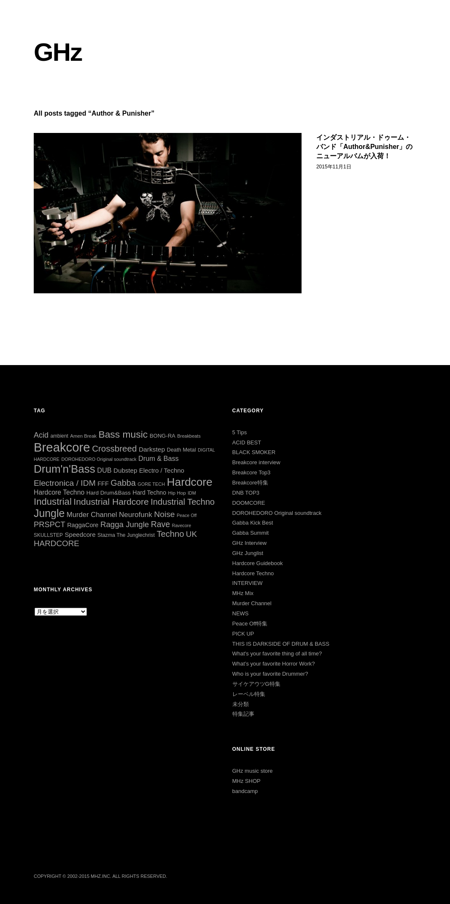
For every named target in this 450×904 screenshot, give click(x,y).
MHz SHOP (246, 781)
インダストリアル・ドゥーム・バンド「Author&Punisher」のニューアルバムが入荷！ (364, 147)
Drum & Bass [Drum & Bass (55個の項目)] (158, 458)
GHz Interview (249, 543)
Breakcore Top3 (251, 472)
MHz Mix (243, 593)
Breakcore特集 (250, 482)
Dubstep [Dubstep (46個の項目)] (125, 470)
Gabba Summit (250, 533)
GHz (58, 52)
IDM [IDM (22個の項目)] (192, 492)
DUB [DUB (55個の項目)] (104, 470)
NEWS (240, 613)
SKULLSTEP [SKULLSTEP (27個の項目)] (48, 535)
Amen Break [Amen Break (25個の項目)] (83, 435)
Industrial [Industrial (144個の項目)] (53, 501)
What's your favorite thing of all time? (277, 653)
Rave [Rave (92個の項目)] (160, 524)
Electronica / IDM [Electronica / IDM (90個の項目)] (65, 483)
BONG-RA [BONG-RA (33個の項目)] (162, 436)
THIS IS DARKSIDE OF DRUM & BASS (280, 644)
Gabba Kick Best (252, 523)
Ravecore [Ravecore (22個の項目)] (181, 525)
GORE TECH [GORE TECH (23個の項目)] (151, 484)
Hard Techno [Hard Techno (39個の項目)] (149, 492)
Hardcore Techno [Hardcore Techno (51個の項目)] (59, 492)
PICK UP (243, 634)
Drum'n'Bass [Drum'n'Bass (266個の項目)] (64, 469)
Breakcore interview (256, 462)
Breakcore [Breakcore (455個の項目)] (62, 447)
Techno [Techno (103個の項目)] (170, 534)
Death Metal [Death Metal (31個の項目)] (181, 450)
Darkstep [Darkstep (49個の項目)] (152, 449)
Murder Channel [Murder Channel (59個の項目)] (92, 515)
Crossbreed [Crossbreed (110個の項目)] (114, 448)
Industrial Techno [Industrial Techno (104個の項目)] (183, 501)
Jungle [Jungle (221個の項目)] (49, 513)
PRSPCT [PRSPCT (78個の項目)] (49, 524)
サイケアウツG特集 (256, 684)
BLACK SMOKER (254, 452)
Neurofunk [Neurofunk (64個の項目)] (135, 515)
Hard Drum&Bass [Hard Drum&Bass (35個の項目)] (108, 493)
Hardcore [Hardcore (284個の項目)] (190, 482)
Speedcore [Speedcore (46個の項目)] (80, 534)
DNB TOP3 (246, 493)
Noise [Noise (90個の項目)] (164, 514)
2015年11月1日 (333, 167)
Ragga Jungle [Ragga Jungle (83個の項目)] (124, 524)
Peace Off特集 (250, 623)
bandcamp (245, 791)
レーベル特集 (248, 694)
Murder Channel (252, 603)
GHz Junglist (248, 553)
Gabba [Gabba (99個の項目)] (123, 482)
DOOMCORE (248, 503)
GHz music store (252, 771)
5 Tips (239, 432)
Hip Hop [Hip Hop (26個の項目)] (177, 492)
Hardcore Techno (253, 573)
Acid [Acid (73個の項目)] (41, 435)
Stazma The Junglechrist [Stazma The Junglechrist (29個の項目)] (126, 535)
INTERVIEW (247, 583)
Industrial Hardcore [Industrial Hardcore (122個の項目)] (110, 501)
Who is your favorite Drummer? (270, 674)
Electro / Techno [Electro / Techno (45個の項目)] (161, 470)
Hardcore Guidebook (257, 563)
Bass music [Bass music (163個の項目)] (123, 434)
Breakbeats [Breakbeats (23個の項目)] (188, 435)
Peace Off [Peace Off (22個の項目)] (187, 515)
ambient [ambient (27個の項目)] (59, 436)
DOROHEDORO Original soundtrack (277, 513)
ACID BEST (246, 442)
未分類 (240, 704)
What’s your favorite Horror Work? (273, 663)
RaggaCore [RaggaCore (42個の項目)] (82, 525)
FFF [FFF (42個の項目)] (103, 483)
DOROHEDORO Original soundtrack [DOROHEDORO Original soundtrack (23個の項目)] (98, 459)
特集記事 (243, 714)
